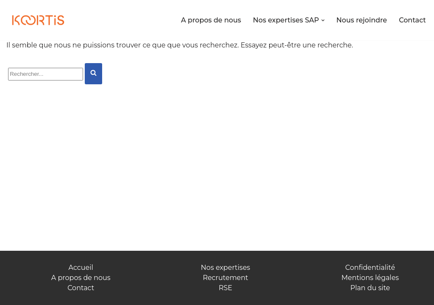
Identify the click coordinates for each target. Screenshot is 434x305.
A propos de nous (211, 20)
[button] (323, 20)
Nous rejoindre (362, 20)
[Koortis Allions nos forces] (38, 20)
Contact (412, 20)
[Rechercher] (45, 74)
